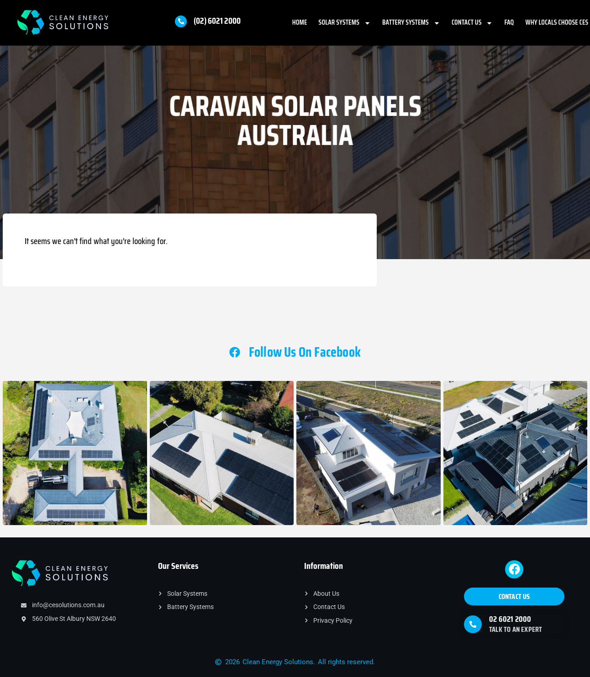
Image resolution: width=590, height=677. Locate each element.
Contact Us (472, 23)
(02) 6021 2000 (217, 20)
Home (299, 22)
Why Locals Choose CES (556, 22)
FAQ (509, 22)
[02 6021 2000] (473, 624)
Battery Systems (411, 23)
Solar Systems (345, 23)
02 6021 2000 (510, 619)
